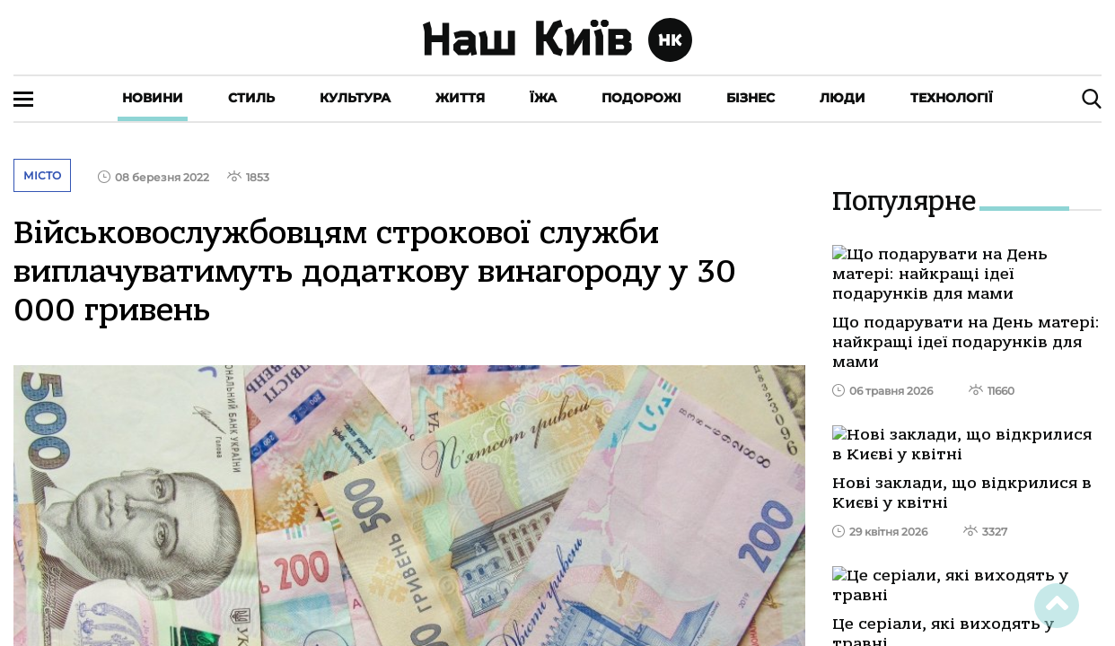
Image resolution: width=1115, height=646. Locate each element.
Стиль (251, 98)
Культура (355, 98)
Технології (951, 98)
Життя (460, 98)
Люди (842, 98)
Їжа (543, 98)
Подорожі (641, 98)
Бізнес (750, 98)
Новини (152, 98)
